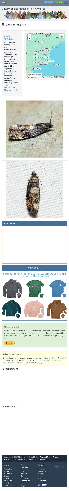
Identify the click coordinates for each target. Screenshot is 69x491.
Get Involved (25, 466)
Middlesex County (11, 90)
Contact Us (32, 459)
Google (51, 77)
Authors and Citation (9, 474)
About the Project (8, 470)
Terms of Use (45, 457)
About (7, 465)
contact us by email (44, 360)
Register (24, 485)
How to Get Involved (25, 472)
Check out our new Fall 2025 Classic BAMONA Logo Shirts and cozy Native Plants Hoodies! (34, 275)
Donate (42, 459)
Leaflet (38, 77)
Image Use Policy (18, 459)
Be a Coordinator (25, 477)
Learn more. (42, 481)
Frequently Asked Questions (8, 483)
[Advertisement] (34, 244)
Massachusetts (10, 87)
